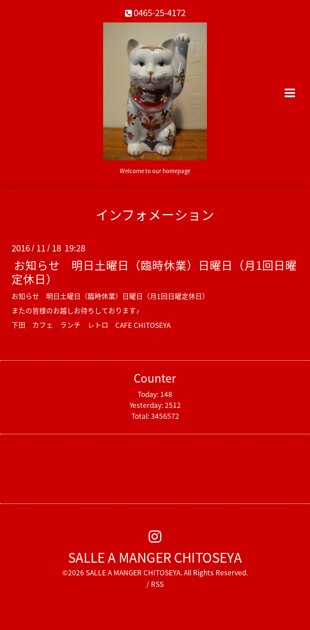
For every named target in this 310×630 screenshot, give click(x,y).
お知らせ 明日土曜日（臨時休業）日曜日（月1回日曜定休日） (154, 272)
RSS (157, 584)
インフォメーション (155, 214)
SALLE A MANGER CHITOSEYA (155, 556)
